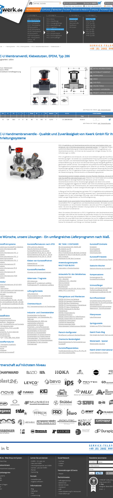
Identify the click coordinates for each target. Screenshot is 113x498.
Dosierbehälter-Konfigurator (36, 315)
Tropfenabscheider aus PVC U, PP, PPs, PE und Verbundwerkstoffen (72, 352)
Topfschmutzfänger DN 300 (99, 290)
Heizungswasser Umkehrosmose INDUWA (72, 326)
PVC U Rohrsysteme (23, 46)
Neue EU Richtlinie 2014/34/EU (37, 249)
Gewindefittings (95, 251)
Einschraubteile (95, 249)
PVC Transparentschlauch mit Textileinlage (41, 306)
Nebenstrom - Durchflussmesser (100, 308)
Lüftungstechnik (32, 294)
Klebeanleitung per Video (35, 265)
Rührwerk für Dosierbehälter (36, 332)
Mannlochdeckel (64, 283)
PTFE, (6, 337)
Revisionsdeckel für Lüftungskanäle (39, 296)
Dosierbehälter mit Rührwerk (36, 331)
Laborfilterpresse (95, 317)
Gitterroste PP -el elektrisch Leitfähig (39, 283)
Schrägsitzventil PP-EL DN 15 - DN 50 (39, 256)
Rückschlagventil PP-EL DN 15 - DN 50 (39, 254)
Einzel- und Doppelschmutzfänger (101, 288)
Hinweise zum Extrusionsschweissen (39, 272)
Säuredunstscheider (65, 277)
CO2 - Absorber (64, 279)
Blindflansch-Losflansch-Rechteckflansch (72, 335)
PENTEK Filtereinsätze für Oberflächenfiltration (67, 314)
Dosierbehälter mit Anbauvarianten (39, 334)
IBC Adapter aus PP (65, 251)
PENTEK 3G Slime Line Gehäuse (69, 299)
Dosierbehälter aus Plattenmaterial (38, 336)
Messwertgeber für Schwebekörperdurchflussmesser (100, 305)
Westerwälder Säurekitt (97, 344)
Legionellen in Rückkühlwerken (69, 268)
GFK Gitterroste (32, 281)
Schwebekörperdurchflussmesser (100, 301)
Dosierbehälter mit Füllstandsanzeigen (40, 340)
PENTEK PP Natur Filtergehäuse (69, 307)
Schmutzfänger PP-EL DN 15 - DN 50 (39, 253)
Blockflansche (63, 286)
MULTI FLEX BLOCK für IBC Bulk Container (72, 253)
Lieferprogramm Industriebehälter (38, 329)
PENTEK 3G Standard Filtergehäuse (70, 301)
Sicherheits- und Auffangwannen (38, 327)
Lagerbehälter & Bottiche (35, 323)
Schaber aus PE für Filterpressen (100, 326)
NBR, (10, 337)
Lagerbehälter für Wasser (35, 325)
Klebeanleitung (32, 263)
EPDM (18, 337)
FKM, (14, 337)
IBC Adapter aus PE (65, 249)
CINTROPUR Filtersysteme (67, 320)
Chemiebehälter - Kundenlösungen (38, 338)
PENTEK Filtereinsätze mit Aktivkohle (71, 318)
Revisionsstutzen (64, 285)
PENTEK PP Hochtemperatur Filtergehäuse (72, 305)
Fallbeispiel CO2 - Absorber (67, 281)
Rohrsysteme (11, 46)
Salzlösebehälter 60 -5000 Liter (37, 321)
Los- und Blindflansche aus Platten (101, 259)
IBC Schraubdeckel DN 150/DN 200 (70, 247)
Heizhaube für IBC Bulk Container (70, 258)
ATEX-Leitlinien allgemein (35, 247)
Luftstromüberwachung (35, 298)
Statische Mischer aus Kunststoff (100, 268)
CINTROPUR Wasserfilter (66, 322)
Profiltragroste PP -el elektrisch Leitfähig (40, 285)
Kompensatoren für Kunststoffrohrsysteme (97, 278)
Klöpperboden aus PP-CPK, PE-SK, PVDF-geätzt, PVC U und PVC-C (72, 289)
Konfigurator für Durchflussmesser (101, 303)
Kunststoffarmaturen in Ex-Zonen (38, 251)
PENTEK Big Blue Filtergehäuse (69, 303)
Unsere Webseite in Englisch (99, 352)
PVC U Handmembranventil (40, 46)
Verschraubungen (95, 253)
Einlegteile (93, 247)
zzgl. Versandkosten (104, 110)
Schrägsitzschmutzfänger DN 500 (100, 292)
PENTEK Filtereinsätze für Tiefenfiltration (72, 316)
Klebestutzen (55, 46)
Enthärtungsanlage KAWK (67, 324)
